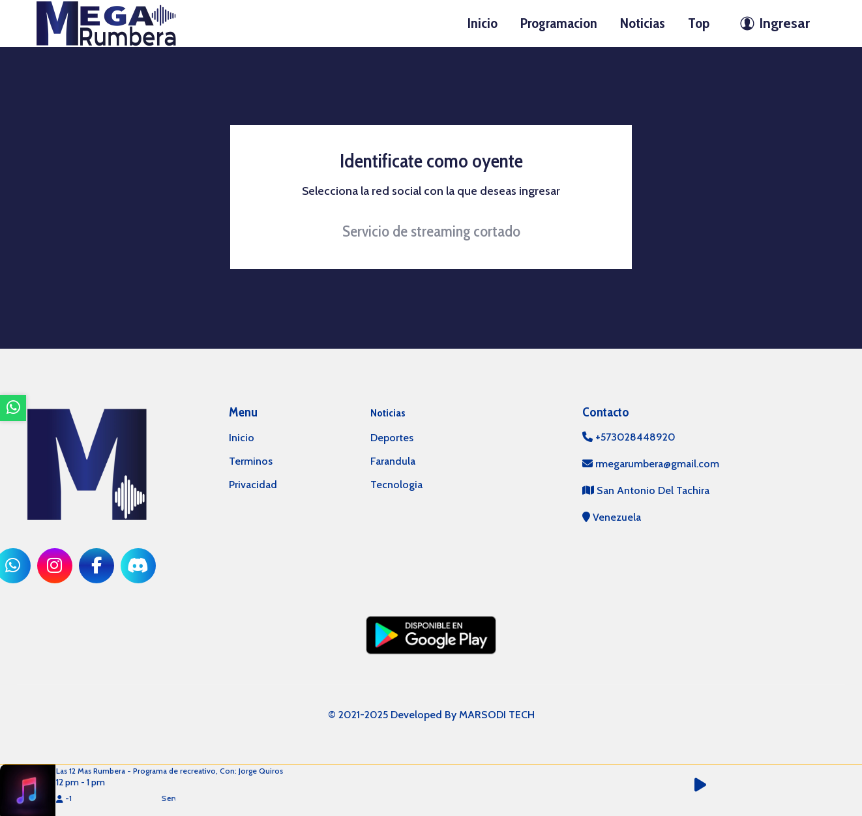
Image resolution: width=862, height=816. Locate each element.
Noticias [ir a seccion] (642, 23)
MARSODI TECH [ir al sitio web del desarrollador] (497, 714)
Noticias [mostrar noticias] (388, 413)
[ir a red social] (54, 565)
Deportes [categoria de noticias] (391, 437)
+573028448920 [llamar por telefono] (629, 437)
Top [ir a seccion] (698, 23)
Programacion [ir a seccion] (558, 23)
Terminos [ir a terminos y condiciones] (251, 461)
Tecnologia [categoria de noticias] (396, 484)
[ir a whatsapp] (13, 408)
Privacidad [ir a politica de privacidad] (253, 484)
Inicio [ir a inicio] (483, 23)
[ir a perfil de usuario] (771, 23)
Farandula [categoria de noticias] (392, 461)
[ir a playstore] (431, 634)
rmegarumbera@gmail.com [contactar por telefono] (650, 464)
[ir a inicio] (106, 22)
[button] (707, 785)
